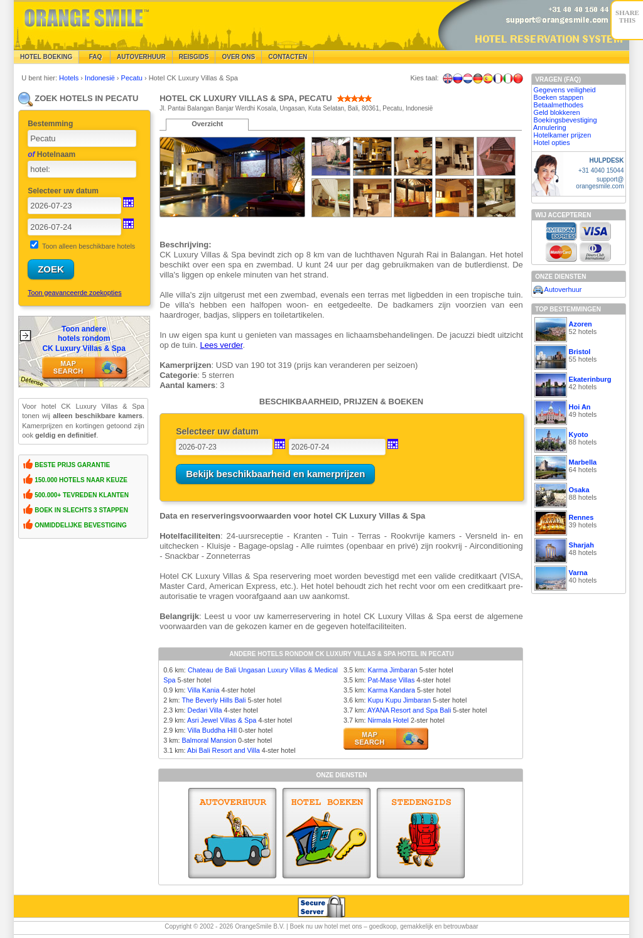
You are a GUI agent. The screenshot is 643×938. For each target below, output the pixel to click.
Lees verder (221, 345)
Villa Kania (204, 690)
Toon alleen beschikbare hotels (88, 246)
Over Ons (238, 56)
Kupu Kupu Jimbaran (399, 700)
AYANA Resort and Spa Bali (409, 710)
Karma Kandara (391, 690)
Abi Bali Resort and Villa (223, 750)
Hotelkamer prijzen (563, 135)
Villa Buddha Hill (212, 730)
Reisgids (194, 56)
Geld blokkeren (557, 112)
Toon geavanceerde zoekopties (74, 292)
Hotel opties (552, 142)
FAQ (94, 56)
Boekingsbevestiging (565, 120)
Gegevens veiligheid (565, 90)
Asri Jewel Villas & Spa (221, 720)
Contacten (287, 56)
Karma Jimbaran (392, 670)
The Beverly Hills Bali (213, 700)
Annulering (549, 127)
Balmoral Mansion (209, 740)
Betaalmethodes (559, 105)
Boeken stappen (559, 97)
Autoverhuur (141, 56)
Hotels (69, 78)
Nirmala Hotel (387, 720)
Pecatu (132, 78)
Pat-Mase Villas (390, 680)
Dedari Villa (205, 710)
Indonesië (101, 78)
